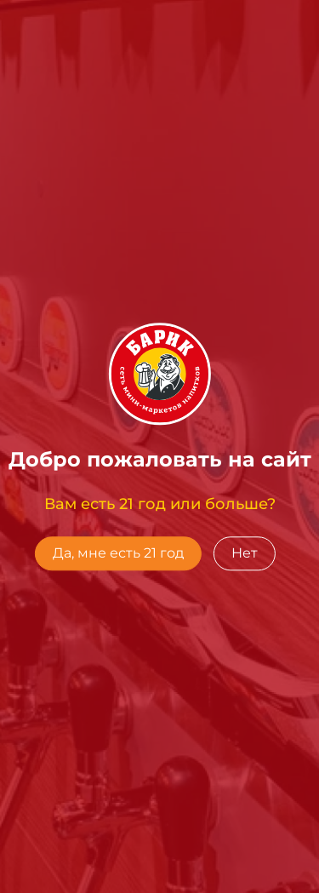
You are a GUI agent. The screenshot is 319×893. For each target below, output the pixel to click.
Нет (244, 553)
